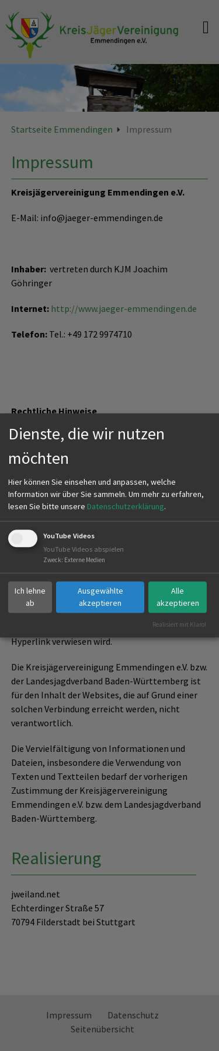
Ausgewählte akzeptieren (100, 596)
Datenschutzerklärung (125, 506)
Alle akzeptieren (178, 596)
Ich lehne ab (30, 596)
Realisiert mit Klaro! (179, 624)
